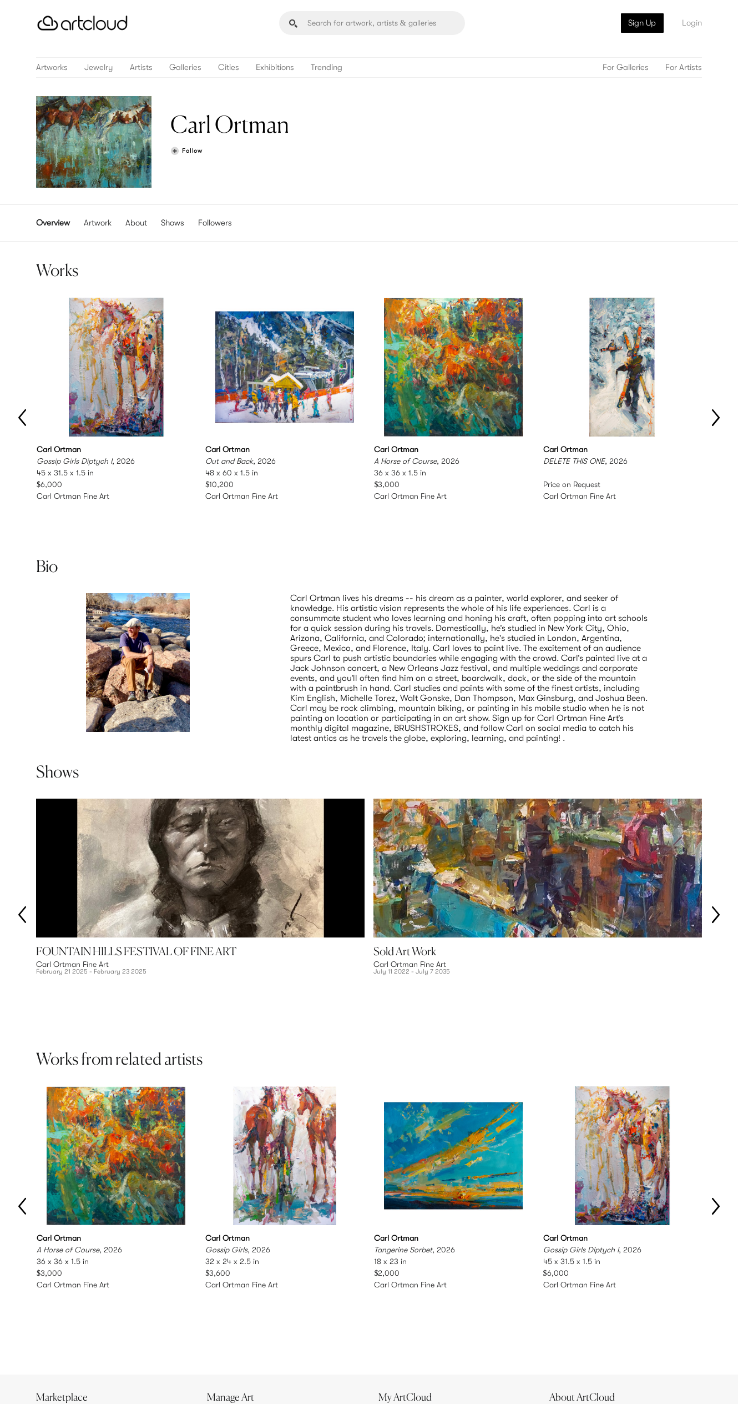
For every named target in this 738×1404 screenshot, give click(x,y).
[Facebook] (606, 1383)
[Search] (372, 23)
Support (227, 1336)
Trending (326, 67)
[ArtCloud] (82, 23)
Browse (54, 1314)
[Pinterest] (581, 1383)
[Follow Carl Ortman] (186, 151)
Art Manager (405, 1336)
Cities (228, 67)
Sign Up (642, 23)
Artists (141, 67)
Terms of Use (92, 1383)
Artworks (52, 67)
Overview (53, 223)
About (136, 223)
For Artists (683, 67)
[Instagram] (556, 1383)
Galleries (185, 67)
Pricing (224, 1325)
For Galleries (626, 67)
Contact (569, 1336)
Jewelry (98, 67)
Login (692, 23)
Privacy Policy (134, 1383)
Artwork (98, 223)
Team (564, 1314)
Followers (215, 223)
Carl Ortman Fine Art (73, 496)
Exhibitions (275, 67)
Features (227, 1314)
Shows (172, 223)
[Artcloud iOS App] (652, 1382)
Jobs (563, 1325)
